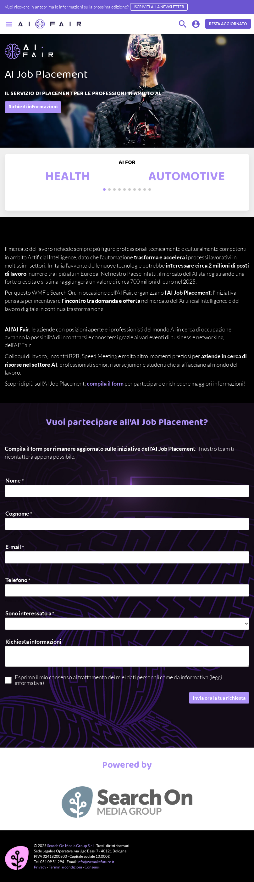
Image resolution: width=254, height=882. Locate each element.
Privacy (40, 867)
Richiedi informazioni (33, 107)
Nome (13, 480)
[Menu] (9, 24)
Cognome (17, 513)
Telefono (16, 580)
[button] (196, 24)
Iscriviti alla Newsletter (159, 7)
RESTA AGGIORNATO (228, 24)
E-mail (13, 547)
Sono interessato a (28, 613)
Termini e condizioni (65, 867)
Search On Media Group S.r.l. (71, 846)
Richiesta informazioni (33, 641)
